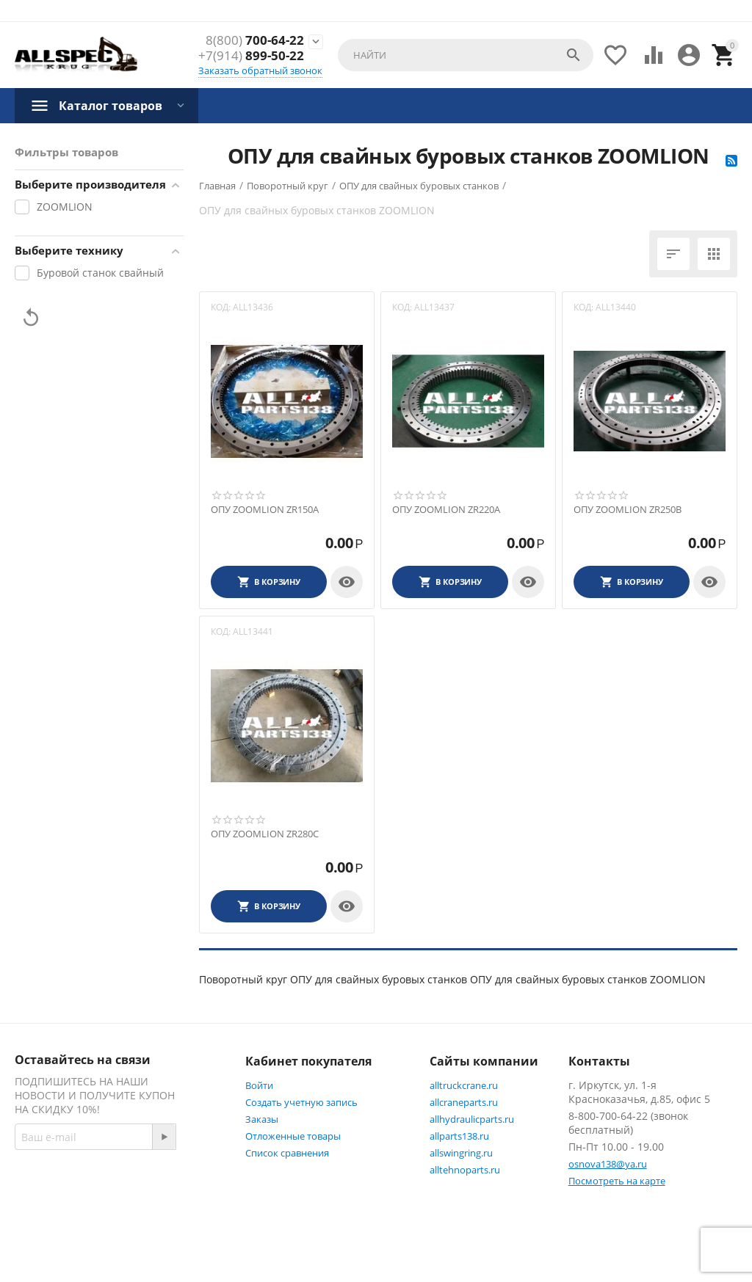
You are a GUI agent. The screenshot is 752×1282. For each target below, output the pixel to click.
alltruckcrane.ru (464, 1085)
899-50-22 (251, 55)
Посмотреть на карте (616, 1180)
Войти (259, 1085)
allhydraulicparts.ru (472, 1119)
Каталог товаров (110, 106)
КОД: (221, 307)
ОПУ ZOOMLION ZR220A (446, 510)
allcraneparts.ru (464, 1102)
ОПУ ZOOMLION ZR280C (265, 834)
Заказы (261, 1119)
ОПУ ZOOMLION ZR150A (265, 510)
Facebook (53, 1213)
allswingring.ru (461, 1152)
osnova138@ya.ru (607, 1163)
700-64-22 (255, 40)
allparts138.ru (459, 1136)
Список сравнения (287, 1152)
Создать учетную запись (301, 1102)
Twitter (126, 1213)
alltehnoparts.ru (465, 1169)
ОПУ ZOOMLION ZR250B (628, 510)
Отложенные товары (293, 1136)
